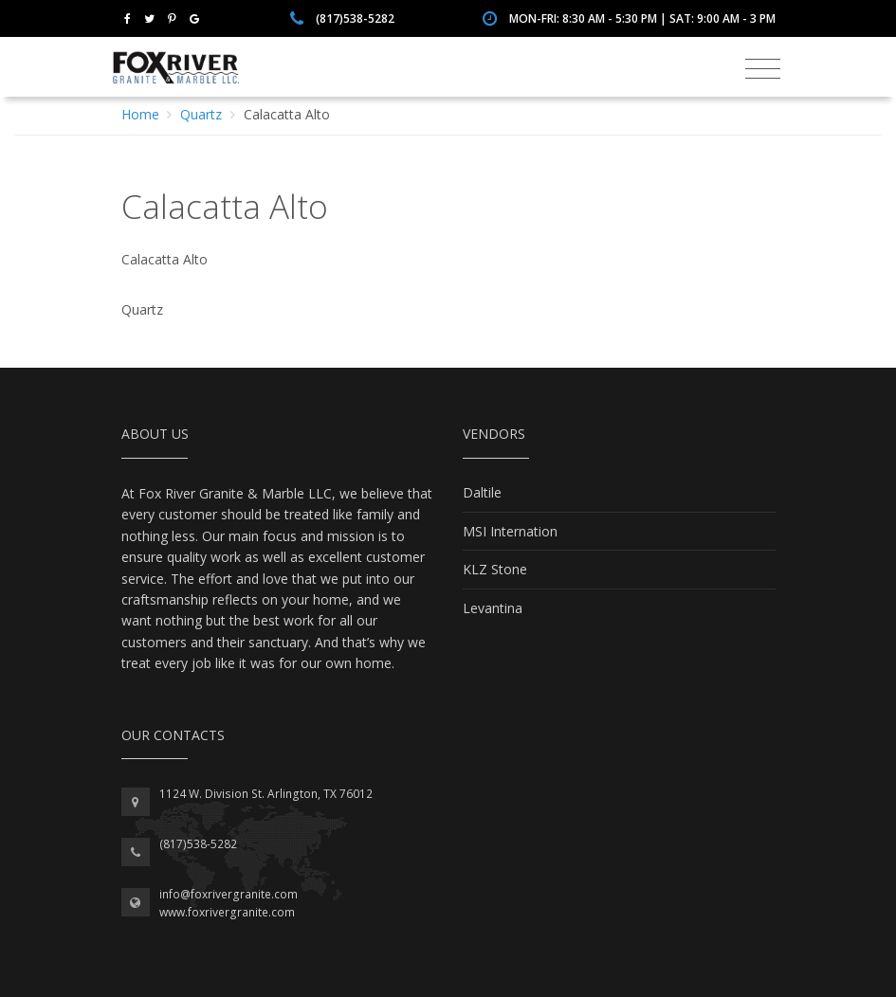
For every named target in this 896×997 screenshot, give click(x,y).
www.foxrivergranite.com (227, 912)
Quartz (201, 114)
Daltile (482, 492)
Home (140, 114)
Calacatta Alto (287, 114)
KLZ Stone (495, 569)
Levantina (492, 608)
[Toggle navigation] (763, 69)
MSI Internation (510, 531)
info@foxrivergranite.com (228, 894)
